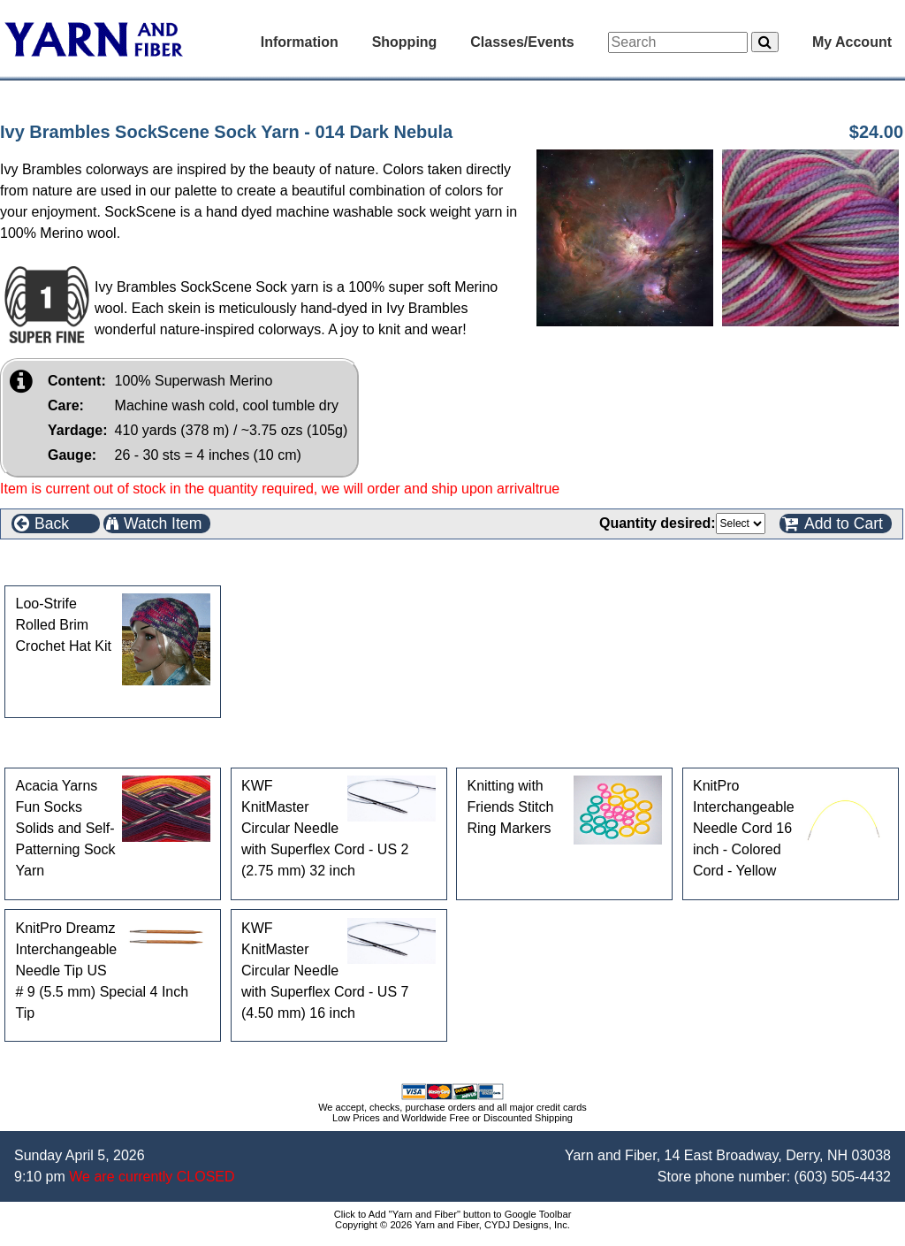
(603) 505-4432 (843, 1176)
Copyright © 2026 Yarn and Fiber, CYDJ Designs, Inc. (452, 1224)
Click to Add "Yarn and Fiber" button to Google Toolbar (453, 1214)
